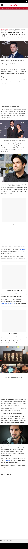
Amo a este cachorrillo (14, 333)
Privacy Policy (15, 1)
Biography (3, 8)
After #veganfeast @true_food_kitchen (14, 290)
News (7, 8)
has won (8, 460)
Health (20, 8)
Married (15, 8)
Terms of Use (22, 1)
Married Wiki (14, 5)
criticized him (22, 249)
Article (11, 8)
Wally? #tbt (14, 223)
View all (25, 474)
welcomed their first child (8, 303)
